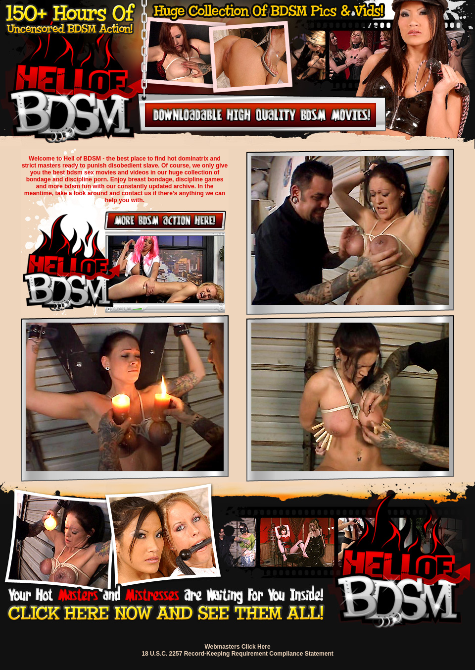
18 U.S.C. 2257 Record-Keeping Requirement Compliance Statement (237, 653)
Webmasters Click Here (237, 646)
